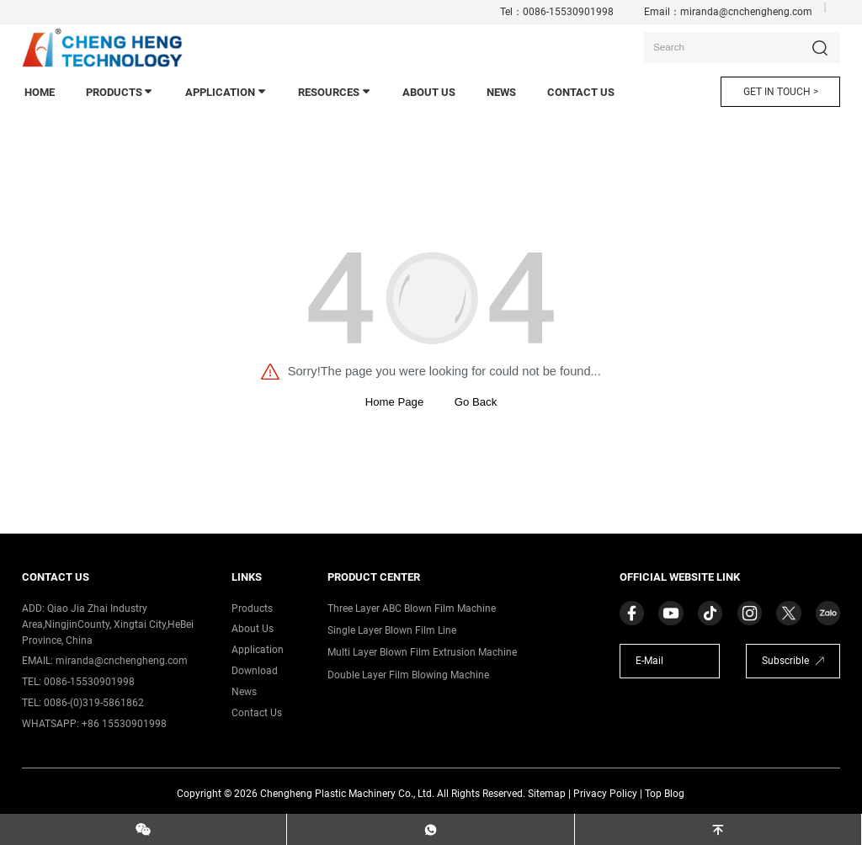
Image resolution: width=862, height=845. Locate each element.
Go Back (476, 402)
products (120, 92)
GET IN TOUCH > (780, 92)
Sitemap (547, 794)
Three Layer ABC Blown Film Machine (411, 608)
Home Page (394, 402)
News (244, 692)
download (254, 671)
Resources (335, 92)
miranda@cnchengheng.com (746, 12)
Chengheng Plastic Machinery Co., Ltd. (347, 794)
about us (252, 629)
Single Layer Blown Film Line (391, 630)
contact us (581, 92)
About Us (428, 92)
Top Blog (664, 794)
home (39, 92)
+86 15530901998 (124, 724)
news (501, 92)
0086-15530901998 (568, 12)
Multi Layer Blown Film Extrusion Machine (422, 652)
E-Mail (649, 661)
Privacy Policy (605, 794)
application (226, 92)
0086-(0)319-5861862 (94, 703)
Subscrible (785, 661)
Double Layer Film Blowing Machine (408, 675)
